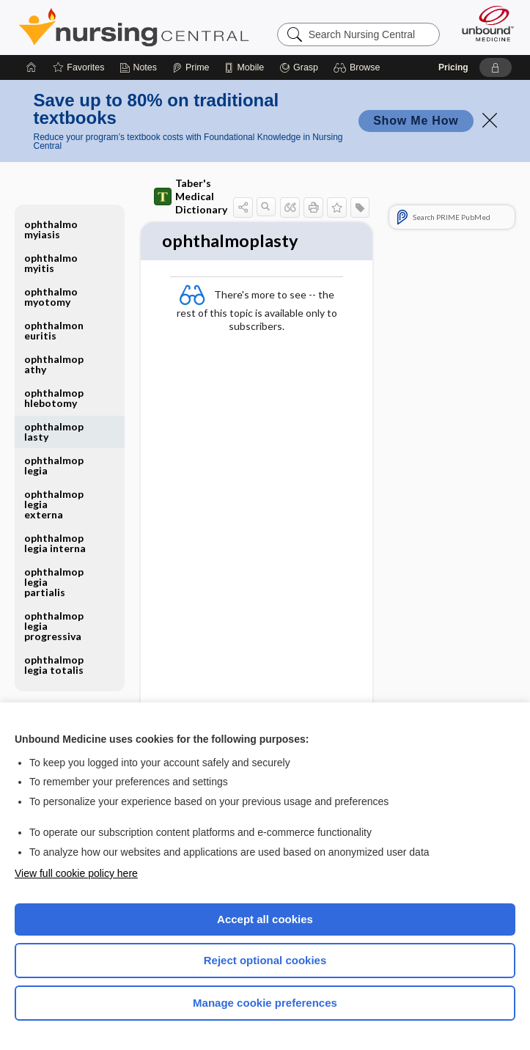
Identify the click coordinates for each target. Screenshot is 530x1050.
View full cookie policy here (76, 873)
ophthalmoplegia (54, 465)
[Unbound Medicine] (483, 23)
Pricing (453, 67)
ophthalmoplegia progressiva (54, 625)
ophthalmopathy (54, 364)
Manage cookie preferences (265, 1002)
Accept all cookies (265, 919)
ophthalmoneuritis (54, 330)
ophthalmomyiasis (51, 229)
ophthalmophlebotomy (54, 397)
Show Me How (415, 120)
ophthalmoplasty (54, 431)
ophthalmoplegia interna (55, 543)
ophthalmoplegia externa (54, 504)
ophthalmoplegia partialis (54, 581)
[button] (359, 67)
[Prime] (190, 67)
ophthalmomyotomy (51, 296)
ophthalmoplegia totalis (54, 664)
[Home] (31, 67)
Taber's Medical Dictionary (190, 196)
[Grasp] (298, 67)
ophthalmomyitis (51, 263)
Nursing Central (133, 27)
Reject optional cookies (265, 960)
